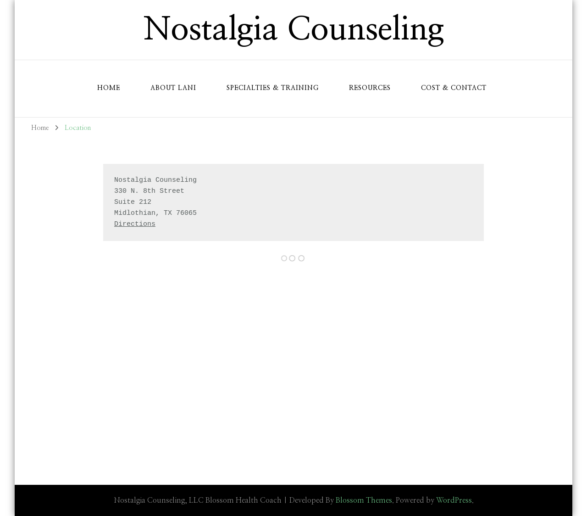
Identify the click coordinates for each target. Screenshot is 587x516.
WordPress (454, 500)
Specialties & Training (273, 88)
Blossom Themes (364, 500)
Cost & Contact (454, 88)
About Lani (173, 88)
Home (108, 88)
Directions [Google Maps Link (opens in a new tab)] (134, 224)
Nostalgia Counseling (294, 30)
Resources (370, 88)
